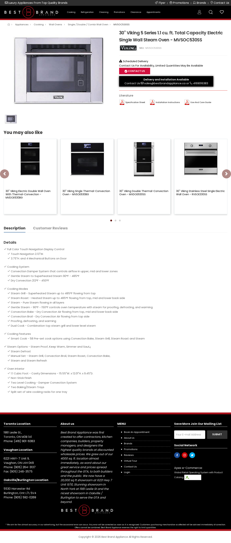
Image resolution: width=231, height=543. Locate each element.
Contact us (130, 466)
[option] (59, 70)
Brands (128, 443)
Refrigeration (87, 12)
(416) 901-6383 (24, 441)
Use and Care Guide (200, 102)
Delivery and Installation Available (166, 79)
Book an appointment (136, 432)
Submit (217, 434)
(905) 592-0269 (25, 497)
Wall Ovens (56, 24)
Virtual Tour (130, 461)
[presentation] (4, 173)
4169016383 (200, 83)
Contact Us (136, 71)
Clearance (135, 12)
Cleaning (103, 12)
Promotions (119, 12)
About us (129, 438)
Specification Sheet (135, 102)
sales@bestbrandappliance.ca (165, 83)
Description (14, 228)
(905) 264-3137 (25, 467)
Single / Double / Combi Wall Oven (88, 24)
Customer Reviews (50, 228)
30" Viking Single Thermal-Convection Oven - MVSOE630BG (86, 192)
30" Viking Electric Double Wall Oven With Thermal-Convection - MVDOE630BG (28, 194)
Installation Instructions (168, 102)
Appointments (153, 12)
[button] (111, 220)
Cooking (71, 12)
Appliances (22, 24)
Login (127, 472)
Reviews (129, 455)
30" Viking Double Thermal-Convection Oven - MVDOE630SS (143, 192)
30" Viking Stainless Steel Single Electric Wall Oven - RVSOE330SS (200, 192)
